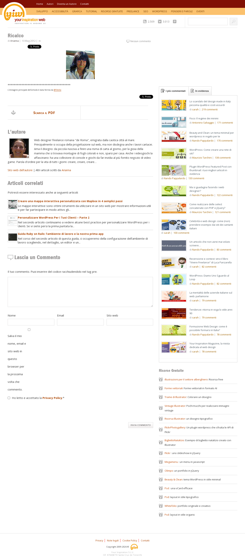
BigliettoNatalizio (174, 440)
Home (39, 4)
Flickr (168, 453)
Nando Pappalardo (203, 140)
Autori (50, 4)
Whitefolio (170, 506)
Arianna (14, 40)
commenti (210, 109)
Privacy (99, 540)
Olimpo (169, 470)
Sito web (112, 315)
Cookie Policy (129, 540)
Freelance (133, 11)
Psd (167, 488)
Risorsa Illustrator (175, 418)
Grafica (77, 11)
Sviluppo (42, 11)
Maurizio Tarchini (202, 157)
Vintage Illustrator (175, 406)
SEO (145, 11)
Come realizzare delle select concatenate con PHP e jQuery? (207, 206)
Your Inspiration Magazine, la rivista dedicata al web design (209, 345)
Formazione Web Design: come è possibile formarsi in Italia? (208, 328)
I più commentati (175, 91)
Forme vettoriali (174, 388)
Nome (12, 315)
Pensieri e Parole (182, 11)
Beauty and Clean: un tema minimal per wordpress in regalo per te (211, 134)
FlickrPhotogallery (175, 427)
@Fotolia (57, 90)
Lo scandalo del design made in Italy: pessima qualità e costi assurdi (210, 103)
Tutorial (91, 11)
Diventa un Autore (67, 4)
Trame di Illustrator (175, 397)
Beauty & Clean (173, 479)
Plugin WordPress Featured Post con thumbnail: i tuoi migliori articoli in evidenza (210, 170)
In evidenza (202, 91)
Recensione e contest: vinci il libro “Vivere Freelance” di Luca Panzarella (210, 260)
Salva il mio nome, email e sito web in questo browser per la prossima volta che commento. (17, 362)
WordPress (159, 11)
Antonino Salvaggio (203, 122)
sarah (195, 109)
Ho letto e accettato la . (38, 398)
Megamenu (172, 462)
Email (60, 315)
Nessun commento (140, 41)
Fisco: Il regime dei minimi (203, 118)
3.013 (166, 21)
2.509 (151, 21)
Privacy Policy (52, 398)
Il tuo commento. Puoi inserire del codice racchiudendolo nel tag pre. (52, 271)
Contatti (84, 4)
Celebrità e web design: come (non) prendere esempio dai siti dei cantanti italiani (211, 224)
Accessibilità (60, 11)
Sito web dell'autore (20, 170)
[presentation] (37, 411)
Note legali (113, 540)
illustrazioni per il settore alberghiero (186, 379)
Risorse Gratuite (112, 11)
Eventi (200, 11)
